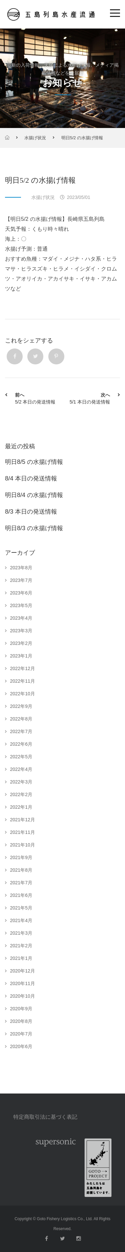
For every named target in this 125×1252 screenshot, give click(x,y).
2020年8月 (21, 1021)
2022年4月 (21, 769)
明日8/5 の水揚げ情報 (34, 462)
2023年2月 (21, 643)
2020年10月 (22, 996)
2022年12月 (22, 668)
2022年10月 (22, 693)
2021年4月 (21, 920)
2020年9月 (21, 1008)
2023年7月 (21, 580)
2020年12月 (22, 970)
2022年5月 (21, 756)
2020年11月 (22, 983)
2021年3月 (21, 933)
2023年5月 (21, 605)
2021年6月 (21, 895)
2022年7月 (21, 731)
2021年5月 (21, 907)
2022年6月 (21, 744)
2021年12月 (22, 819)
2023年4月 (21, 618)
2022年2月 (21, 794)
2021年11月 (22, 832)
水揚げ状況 (35, 137)
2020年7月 (21, 1033)
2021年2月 (21, 945)
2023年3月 (21, 630)
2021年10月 (22, 844)
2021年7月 (21, 882)
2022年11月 (22, 681)
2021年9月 (21, 857)
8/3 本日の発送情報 (31, 511)
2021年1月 (21, 958)
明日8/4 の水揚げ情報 (34, 495)
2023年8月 (21, 567)
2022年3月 (21, 781)
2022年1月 (21, 807)
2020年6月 (21, 1046)
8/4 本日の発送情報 (31, 478)
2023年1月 (21, 655)
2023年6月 (21, 592)
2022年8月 (21, 718)
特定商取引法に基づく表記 (45, 1117)
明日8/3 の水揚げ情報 (34, 528)
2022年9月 (21, 706)
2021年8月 (21, 870)
